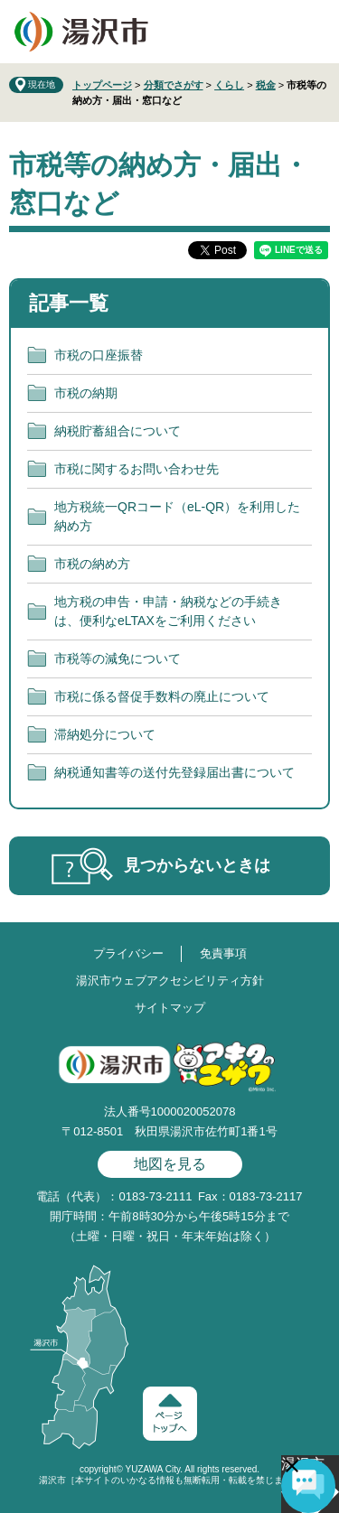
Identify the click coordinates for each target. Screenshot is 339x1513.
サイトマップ (170, 1007)
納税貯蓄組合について (117, 431)
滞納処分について (104, 734)
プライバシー (128, 953)
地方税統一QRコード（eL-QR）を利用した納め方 (177, 516)
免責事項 (223, 953)
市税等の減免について (117, 658)
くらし (229, 84)
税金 (266, 84)
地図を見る (170, 1164)
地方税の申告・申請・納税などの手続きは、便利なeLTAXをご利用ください (168, 611)
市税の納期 (86, 393)
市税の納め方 (92, 563)
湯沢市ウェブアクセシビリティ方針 (170, 980)
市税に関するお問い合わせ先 (136, 469)
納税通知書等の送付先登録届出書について (174, 772)
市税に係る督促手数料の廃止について (161, 696)
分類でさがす (173, 84)
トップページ (102, 84)
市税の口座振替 (98, 355)
